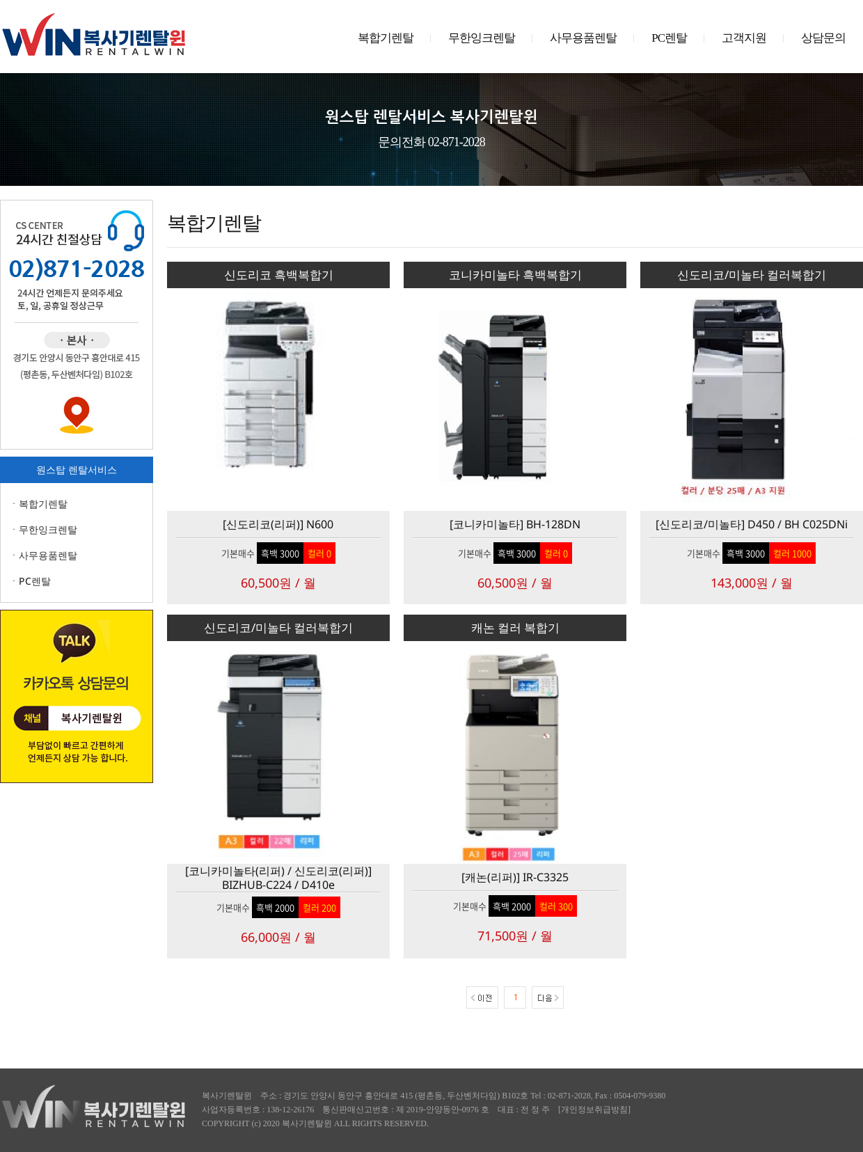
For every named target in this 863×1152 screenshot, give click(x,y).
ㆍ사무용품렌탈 (43, 555)
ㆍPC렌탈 (30, 580)
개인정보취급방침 (594, 1109)
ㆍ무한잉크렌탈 (43, 529)
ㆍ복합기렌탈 (38, 503)
